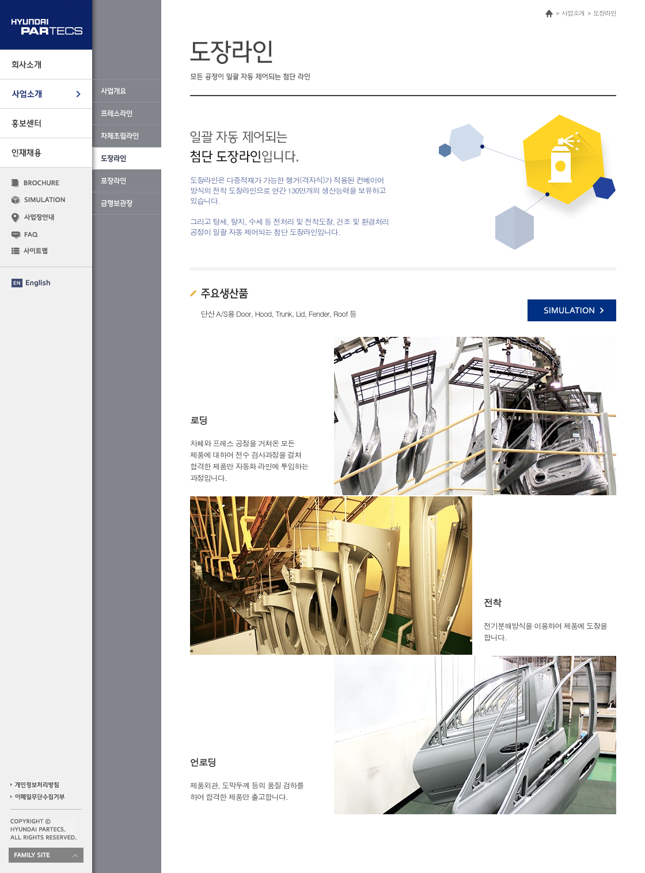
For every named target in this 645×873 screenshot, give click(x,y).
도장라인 (604, 13)
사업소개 (573, 13)
